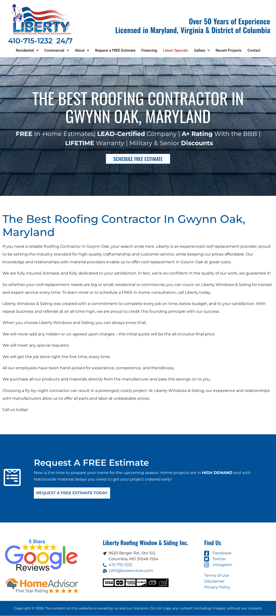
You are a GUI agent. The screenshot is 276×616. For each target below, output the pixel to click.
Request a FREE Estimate (115, 50)
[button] (27, 50)
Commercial (56, 50)
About (82, 50)
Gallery (202, 50)
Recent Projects (229, 50)
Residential (27, 50)
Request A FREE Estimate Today (72, 493)
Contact (253, 50)
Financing (149, 50)
